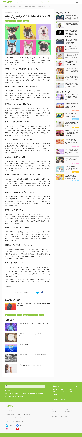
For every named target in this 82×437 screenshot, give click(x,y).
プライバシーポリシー (56, 414)
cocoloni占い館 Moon (10, 414)
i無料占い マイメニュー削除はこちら (59, 416)
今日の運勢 (56, 399)
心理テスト (32, 393)
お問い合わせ (67, 411)
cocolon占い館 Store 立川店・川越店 (13, 417)
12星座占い (16, 393)
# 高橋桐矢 (26, 21)
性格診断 (9, 12)
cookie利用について (56, 411)
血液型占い (24, 393)
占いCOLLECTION (26, 414)
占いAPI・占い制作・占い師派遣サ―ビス (14, 421)
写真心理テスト (10, 396)
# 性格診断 (41, 315)
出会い (62, 391)
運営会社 (53, 409)
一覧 (76, 386)
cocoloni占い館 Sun (10, 410)
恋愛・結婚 (56, 389)
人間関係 (71, 391)
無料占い (8, 393)
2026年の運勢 (20, 396)
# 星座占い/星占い (33, 315)
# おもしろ (19, 21)
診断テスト (40, 393)
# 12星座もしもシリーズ (10, 21)
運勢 (54, 391)
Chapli (18, 414)
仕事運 (70, 389)
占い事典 (63, 399)
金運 (62, 389)
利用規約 (66, 409)
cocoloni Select (27, 410)
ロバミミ (19, 410)
